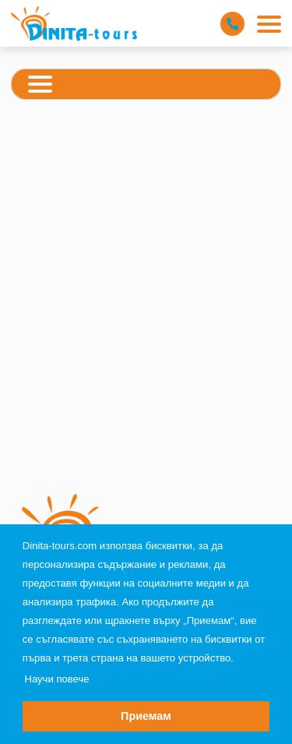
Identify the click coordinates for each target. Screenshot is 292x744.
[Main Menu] (269, 24)
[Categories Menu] (40, 86)
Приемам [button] (146, 716)
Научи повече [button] (56, 679)
